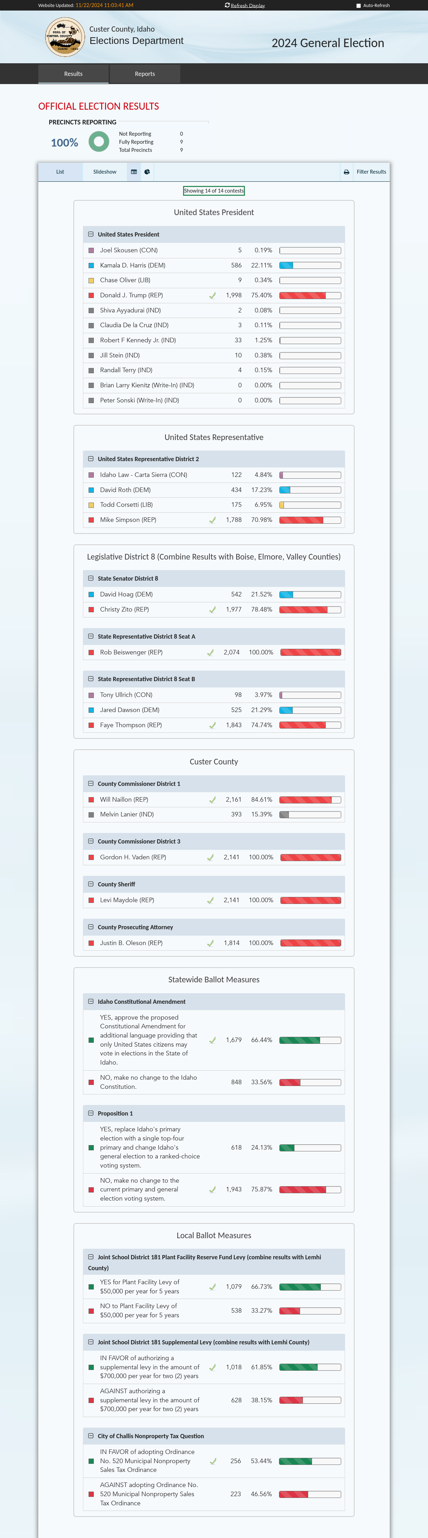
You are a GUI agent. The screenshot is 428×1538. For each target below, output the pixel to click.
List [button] (60, 171)
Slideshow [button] (105, 171)
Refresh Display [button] (248, 5)
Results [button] (73, 74)
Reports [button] (145, 74)
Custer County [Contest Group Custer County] (214, 761)
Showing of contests (214, 190)
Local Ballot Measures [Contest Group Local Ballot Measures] (214, 1235)
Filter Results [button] (371, 171)
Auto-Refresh (376, 5)
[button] (134, 172)
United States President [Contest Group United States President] (214, 212)
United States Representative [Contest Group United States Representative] (214, 437)
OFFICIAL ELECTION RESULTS (98, 106)
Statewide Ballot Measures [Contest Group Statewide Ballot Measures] (213, 979)
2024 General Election (328, 43)
